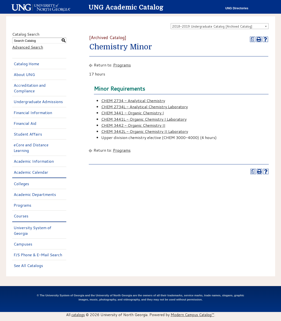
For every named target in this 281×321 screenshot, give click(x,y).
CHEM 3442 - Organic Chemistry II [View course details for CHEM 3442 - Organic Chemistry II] (133, 125)
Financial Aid (25, 123)
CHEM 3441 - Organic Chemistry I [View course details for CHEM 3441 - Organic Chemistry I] (132, 113)
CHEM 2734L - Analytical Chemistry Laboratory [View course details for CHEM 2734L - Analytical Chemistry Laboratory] (144, 106)
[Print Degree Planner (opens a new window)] (252, 39)
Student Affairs (28, 134)
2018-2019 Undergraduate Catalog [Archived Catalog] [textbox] (212, 26)
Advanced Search (27, 47)
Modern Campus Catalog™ (192, 314)
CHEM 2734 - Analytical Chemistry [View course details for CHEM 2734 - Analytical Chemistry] (133, 100)
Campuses (23, 244)
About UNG (24, 74)
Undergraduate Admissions (38, 101)
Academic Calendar (31, 172)
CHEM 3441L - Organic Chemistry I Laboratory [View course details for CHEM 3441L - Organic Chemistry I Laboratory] (144, 119)
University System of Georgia (32, 230)
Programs (22, 205)
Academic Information (34, 161)
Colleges (21, 183)
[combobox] (220, 26)
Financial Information (33, 112)
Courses (21, 216)
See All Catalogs (28, 265)
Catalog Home (26, 63)
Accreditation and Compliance (30, 88)
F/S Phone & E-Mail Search (38, 254)
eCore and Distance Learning (31, 147)
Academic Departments (35, 194)
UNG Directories (236, 8)
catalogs (78, 314)
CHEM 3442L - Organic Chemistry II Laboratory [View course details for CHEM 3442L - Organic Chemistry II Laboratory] (144, 131)
